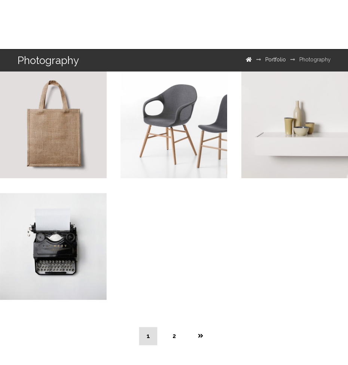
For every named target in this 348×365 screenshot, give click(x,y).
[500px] (316, 21)
